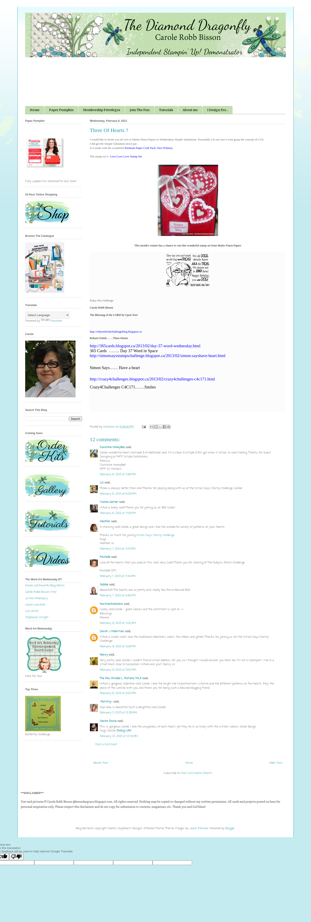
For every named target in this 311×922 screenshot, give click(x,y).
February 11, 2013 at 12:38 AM (118, 713)
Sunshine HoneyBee (112, 447)
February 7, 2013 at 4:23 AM (117, 549)
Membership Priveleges (101, 110)
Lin (102, 483)
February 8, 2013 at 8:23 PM (118, 693)
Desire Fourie (108, 721)
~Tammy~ (106, 702)
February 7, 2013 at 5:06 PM (118, 595)
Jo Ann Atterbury (36, 598)
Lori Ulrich (32, 611)
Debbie (104, 585)
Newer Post (100, 763)
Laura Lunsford (35, 605)
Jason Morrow (198, 828)
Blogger (230, 828)
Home (34, 110)
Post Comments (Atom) (196, 773)
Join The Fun (139, 110)
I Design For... (217, 110)
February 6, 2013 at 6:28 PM (118, 494)
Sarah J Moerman (112, 631)
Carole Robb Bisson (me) (40, 592)
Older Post (275, 763)
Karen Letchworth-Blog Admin (45, 585)
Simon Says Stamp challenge (155, 535)
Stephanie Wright (36, 617)
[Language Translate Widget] (47, 315)
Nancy (104, 655)
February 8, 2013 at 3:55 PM (118, 670)
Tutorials (166, 110)
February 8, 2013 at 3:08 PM (118, 646)
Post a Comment (106, 744)
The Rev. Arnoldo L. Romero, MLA (120, 678)
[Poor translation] (16, 856)
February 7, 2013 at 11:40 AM (117, 576)
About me (190, 110)
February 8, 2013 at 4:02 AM (118, 623)
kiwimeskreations (111, 604)
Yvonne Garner (109, 502)
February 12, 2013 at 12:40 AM (119, 736)
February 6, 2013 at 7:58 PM (118, 513)
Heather (105, 521)
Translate (51, 321)
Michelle (105, 557)
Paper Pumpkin (61, 110)
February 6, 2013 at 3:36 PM (118, 474)
